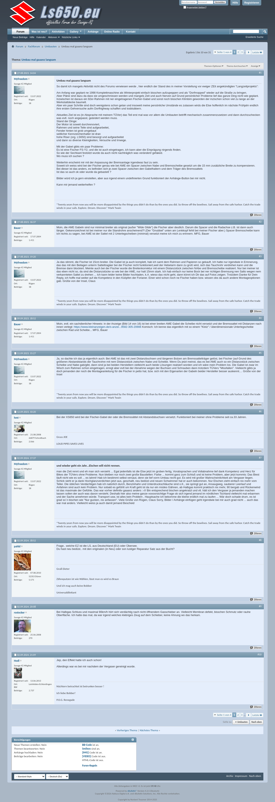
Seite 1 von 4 (224, 52)
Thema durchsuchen (236, 66)
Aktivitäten (58, 31)
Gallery (76, 31)
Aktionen (52, 37)
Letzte (257, 52)
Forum (20, 31)
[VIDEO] (86, 756)
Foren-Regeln (89, 765)
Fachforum (34, 46)
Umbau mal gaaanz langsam (39, 59)
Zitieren (255, 215)
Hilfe (235, 2)
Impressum (241, 775)
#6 (260, 411)
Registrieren (251, 2)
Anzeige (254, 66)
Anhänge (93, 31)
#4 (260, 318)
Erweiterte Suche (254, 37)
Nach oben (256, 722)
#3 (260, 256)
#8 (260, 540)
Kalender (41, 37)
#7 (260, 457)
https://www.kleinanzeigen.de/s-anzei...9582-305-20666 (107, 326)
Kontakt (131, 31)
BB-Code (87, 744)
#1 (260, 72)
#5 (260, 352)
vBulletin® (132, 791)
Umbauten (51, 46)
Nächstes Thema (149, 730)
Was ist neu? (39, 31)
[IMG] (85, 752)
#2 (260, 221)
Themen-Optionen (212, 66)
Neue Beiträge (20, 37)
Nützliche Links (69, 37)
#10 (259, 654)
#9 (260, 606)
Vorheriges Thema (127, 730)
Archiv (229, 775)
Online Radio (112, 31)
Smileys (86, 748)
